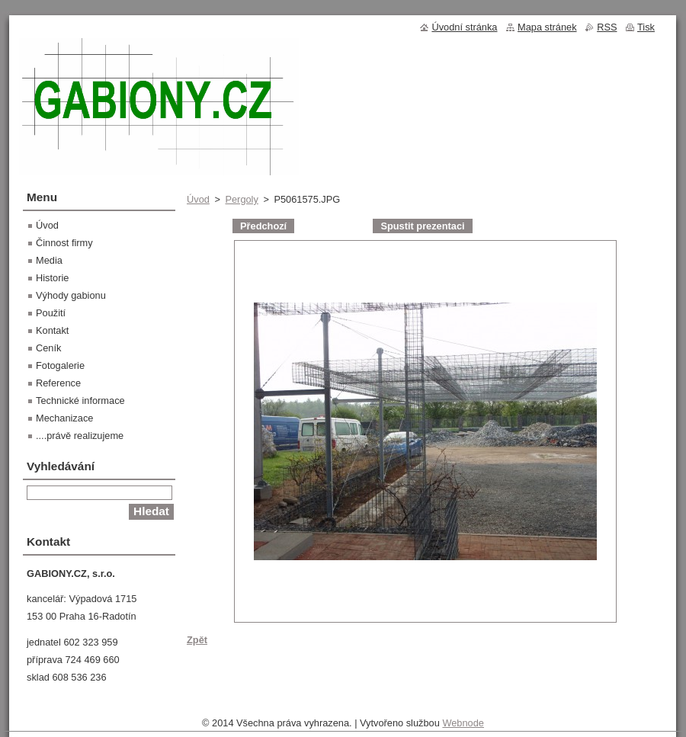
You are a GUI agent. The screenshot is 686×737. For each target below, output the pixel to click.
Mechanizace (64, 418)
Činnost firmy (64, 242)
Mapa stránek (547, 27)
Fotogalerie (60, 365)
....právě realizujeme (79, 435)
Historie (52, 278)
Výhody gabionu (71, 295)
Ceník (48, 348)
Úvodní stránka (464, 27)
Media (49, 260)
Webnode (463, 723)
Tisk (646, 27)
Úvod (198, 199)
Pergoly (241, 199)
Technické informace (80, 400)
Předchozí (263, 226)
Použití (51, 313)
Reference (58, 383)
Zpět (197, 640)
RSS (607, 27)
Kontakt (52, 330)
